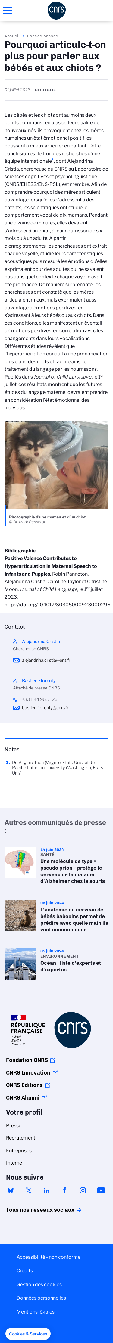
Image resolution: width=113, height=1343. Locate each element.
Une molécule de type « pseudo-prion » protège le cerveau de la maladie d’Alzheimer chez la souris (56, 867)
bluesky (10, 1190)
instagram (82, 1190)
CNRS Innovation (28, 1072)
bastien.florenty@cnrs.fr (45, 707)
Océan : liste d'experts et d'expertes (56, 964)
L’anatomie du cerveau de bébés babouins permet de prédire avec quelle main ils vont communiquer (56, 918)
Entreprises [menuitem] (19, 1150)
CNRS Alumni (22, 1097)
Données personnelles (41, 1298)
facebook (64, 1190)
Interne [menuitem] (14, 1163)
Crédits (25, 1270)
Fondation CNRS (27, 1060)
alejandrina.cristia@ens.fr (46, 660)
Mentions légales (36, 1312)
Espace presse (42, 35)
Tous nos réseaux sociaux (30, 1210)
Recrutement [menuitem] (20, 1138)
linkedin (46, 1190)
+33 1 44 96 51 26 (39, 699)
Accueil (12, 35)
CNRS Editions (24, 1085)
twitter (28, 1190)
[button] (28, 1334)
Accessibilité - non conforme (48, 1257)
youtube (100, 1190)
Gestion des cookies (39, 1284)
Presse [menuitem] (13, 1125)
